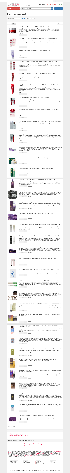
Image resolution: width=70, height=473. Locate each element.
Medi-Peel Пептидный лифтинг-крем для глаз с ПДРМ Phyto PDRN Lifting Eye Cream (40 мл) (37, 73)
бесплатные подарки (28, 455)
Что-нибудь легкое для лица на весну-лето (16, 434)
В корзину (21, 34)
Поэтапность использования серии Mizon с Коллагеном (18, 435)
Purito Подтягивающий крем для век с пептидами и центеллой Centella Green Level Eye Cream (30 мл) (39, 280)
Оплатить (35, 454)
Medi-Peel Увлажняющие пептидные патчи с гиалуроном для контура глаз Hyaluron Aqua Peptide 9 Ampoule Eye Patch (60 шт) (28, 443)
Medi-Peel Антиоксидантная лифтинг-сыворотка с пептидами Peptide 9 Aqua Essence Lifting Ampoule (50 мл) (40, 122)
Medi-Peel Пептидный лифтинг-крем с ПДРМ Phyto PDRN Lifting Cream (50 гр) (34, 26)
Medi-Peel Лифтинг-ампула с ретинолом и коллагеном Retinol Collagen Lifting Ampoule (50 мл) (38, 38)
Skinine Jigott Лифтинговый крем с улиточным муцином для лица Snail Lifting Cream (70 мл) (37, 291)
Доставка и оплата (26, 461)
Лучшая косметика (26, 463)
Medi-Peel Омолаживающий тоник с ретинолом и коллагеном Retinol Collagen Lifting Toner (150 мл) (39, 61)
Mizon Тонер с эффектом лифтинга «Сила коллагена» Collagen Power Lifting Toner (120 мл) (37, 179)
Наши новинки (25, 464)
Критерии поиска (10, 16)
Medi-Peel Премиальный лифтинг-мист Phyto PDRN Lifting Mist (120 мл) (33, 134)
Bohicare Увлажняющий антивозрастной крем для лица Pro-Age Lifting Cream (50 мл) (36, 157)
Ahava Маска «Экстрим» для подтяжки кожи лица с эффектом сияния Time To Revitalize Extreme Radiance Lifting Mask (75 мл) (40, 304)
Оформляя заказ (15, 455)
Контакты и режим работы (40, 463)
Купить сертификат (13, 462)
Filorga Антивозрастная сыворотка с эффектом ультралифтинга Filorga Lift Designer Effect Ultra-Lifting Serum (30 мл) (39, 236)
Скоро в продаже (26, 465)
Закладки (51, 463)
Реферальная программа (14, 463)
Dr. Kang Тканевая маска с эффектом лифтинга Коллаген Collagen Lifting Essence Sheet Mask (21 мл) (39, 269)
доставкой (51, 453)
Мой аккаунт (52, 461)
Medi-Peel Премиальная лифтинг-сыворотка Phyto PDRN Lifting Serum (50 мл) (34, 97)
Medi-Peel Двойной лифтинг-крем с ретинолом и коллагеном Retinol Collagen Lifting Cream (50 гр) (38, 109)
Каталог (14, 8)
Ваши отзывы (38, 462)
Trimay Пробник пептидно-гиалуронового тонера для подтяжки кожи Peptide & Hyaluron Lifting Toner (40, 404)
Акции (10, 464)
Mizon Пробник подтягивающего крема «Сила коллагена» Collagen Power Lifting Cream (36, 415)
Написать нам (38, 461)
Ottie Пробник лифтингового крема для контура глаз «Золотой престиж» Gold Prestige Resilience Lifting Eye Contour (40, 349)
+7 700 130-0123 (27, 5)
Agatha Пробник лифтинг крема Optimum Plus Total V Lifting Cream (32, 336)
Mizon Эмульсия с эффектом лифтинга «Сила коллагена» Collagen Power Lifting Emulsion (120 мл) (38, 202)
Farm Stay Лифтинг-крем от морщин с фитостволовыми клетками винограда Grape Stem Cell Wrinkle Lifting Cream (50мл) (39, 315)
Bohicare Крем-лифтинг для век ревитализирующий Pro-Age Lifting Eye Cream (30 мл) (36, 168)
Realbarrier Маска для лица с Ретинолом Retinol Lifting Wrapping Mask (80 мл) (34, 50)
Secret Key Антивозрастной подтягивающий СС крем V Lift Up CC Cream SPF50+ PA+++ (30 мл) (37, 258)
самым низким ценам (40, 453)
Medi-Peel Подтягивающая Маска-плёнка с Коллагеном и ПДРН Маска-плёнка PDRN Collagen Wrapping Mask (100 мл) (40, 85)
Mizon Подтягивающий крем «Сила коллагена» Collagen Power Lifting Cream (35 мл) (36, 247)
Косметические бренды (27, 462)
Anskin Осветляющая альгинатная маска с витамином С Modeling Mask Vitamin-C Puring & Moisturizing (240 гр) (26, 444)
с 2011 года (41, 451)
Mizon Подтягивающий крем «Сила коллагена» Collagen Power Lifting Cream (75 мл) (36, 213)
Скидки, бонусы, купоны (13, 461)
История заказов (52, 462)
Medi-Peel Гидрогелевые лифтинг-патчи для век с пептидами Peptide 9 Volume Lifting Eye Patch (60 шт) (40, 145)
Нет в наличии (21, 152)
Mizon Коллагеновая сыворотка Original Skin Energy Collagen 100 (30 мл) (20, 445)
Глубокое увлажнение (12, 433)
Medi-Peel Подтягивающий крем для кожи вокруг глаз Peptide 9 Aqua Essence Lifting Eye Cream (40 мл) (39, 224)
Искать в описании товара (45, 19)
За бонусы (11, 465)
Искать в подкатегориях (39, 18)
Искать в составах (51, 18)
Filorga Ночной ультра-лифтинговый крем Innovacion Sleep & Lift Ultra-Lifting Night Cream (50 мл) (38, 190)
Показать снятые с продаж (58, 19)
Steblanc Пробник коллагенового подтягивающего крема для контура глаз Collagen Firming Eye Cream (40, 381)
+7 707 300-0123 (27, 4)
